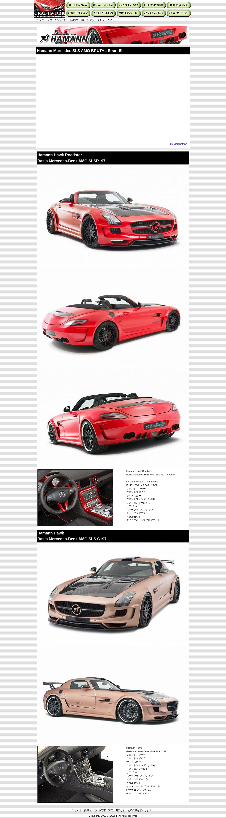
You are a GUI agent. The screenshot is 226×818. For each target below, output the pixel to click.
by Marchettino (178, 143)
